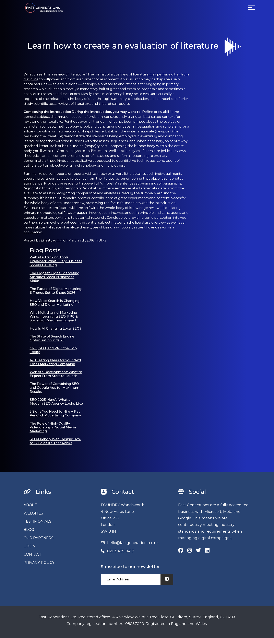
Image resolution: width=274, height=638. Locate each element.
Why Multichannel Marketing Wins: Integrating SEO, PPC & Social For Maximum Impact (54, 316)
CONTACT (33, 554)
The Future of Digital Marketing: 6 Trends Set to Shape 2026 (56, 291)
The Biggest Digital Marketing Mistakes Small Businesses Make (54, 277)
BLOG (29, 529)
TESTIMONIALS (37, 521)
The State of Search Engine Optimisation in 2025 (52, 338)
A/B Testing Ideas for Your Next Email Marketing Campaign (55, 362)
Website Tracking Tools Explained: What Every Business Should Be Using (56, 261)
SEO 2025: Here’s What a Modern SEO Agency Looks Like (56, 401)
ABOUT (30, 505)
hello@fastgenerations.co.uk (133, 543)
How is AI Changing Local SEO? (56, 328)
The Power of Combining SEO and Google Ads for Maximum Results (54, 387)
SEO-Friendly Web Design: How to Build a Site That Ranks (55, 441)
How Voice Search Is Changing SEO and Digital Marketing (55, 303)
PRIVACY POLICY (39, 562)
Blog (102, 240)
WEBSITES (33, 513)
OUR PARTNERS (38, 538)
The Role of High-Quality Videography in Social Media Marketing (53, 427)
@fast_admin (51, 240)
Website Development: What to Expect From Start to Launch (56, 374)
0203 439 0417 (120, 551)
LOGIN (29, 546)
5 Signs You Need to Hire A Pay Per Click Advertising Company (55, 413)
